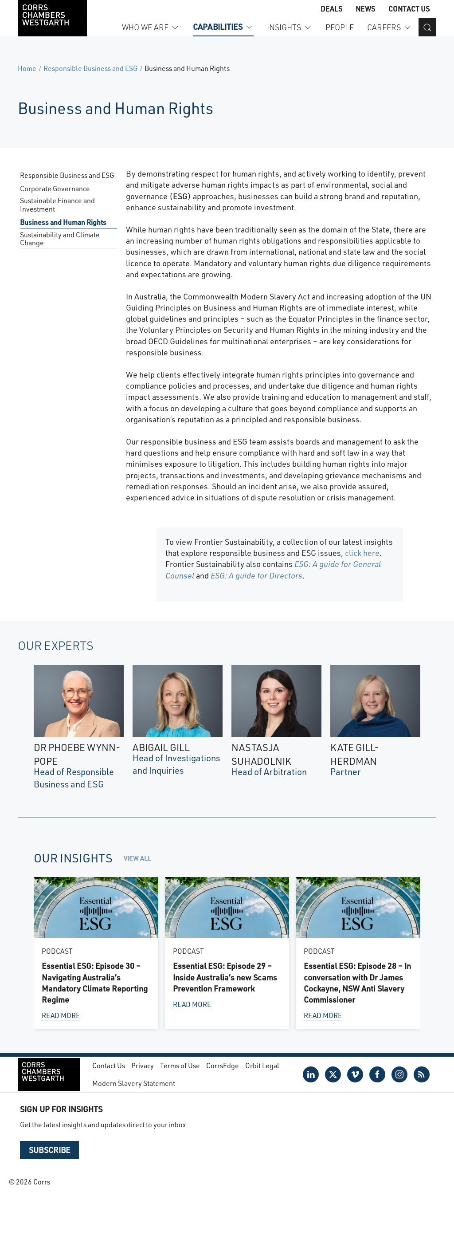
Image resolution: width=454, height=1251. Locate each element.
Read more (61, 1015)
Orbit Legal (262, 1065)
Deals (331, 8)
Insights (289, 27)
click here (362, 552)
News (365, 8)
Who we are (151, 27)
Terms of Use (180, 1065)
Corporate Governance (55, 189)
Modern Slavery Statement (133, 1083)
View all (137, 858)
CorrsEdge (222, 1065)
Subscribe (49, 1150)
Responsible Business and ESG (90, 68)
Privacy (142, 1065)
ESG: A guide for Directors (256, 575)
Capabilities (223, 26)
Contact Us (409, 8)
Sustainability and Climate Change (60, 239)
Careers (389, 27)
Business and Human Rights (63, 222)
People (339, 27)
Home (27, 68)
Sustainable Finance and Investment (57, 205)
